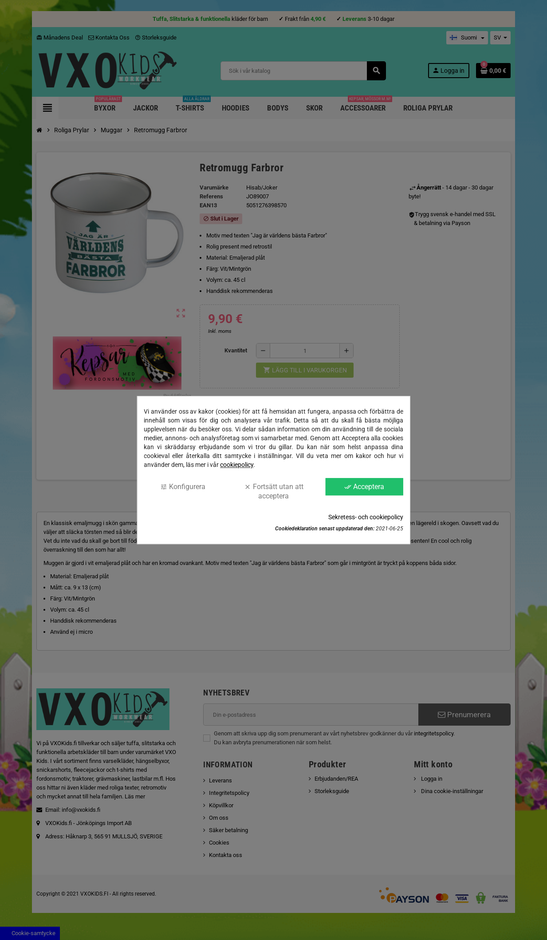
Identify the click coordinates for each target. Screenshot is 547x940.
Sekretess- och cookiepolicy (365, 517)
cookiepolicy (236, 464)
